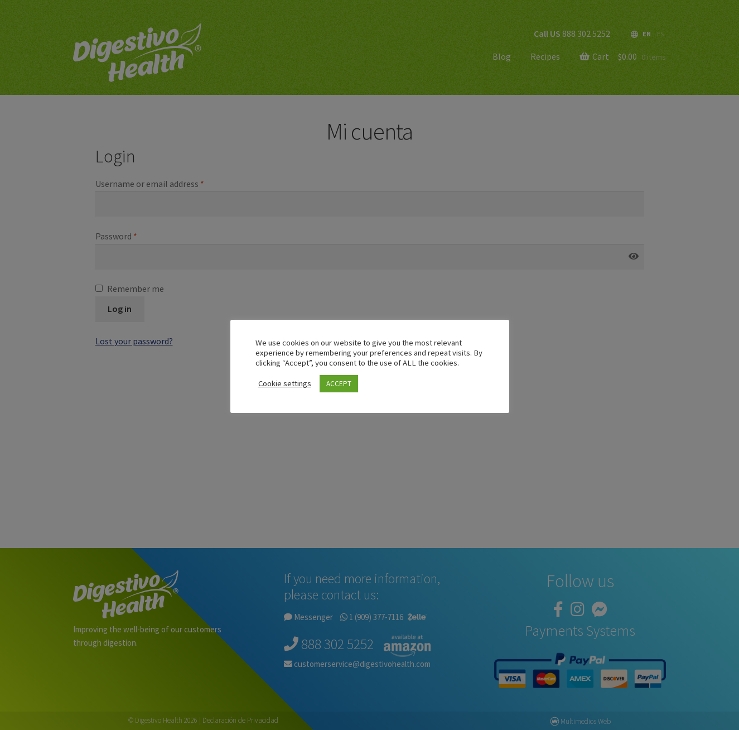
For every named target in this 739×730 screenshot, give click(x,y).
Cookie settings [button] (284, 383)
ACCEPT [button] (338, 383)
